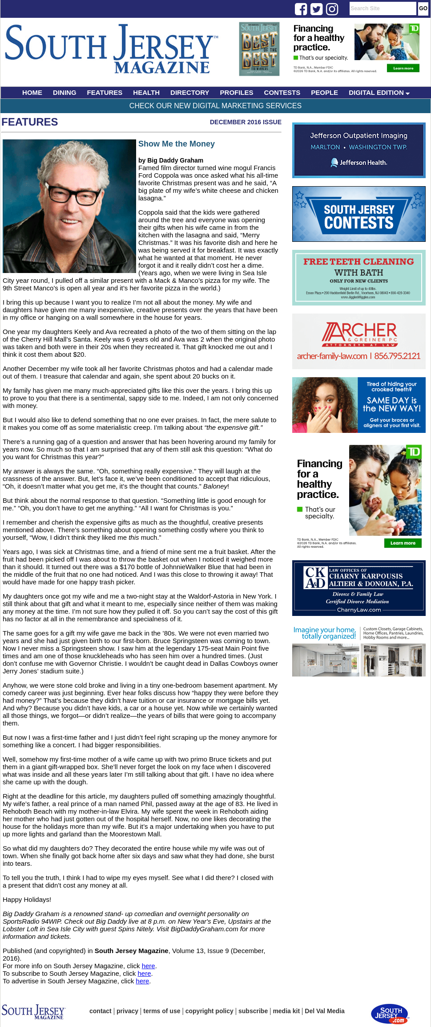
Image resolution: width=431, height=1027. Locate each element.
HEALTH (146, 92)
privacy (127, 1011)
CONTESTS (282, 92)
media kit (286, 1011)
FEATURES (105, 92)
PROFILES (237, 92)
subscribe (253, 1011)
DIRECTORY (189, 92)
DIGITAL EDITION (379, 92)
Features (29, 122)
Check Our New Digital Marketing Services (215, 106)
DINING (65, 92)
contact (100, 1011)
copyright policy (209, 1011)
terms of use (161, 1011)
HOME (32, 92)
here (148, 966)
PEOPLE (324, 92)
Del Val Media (324, 1011)
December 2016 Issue (246, 122)
